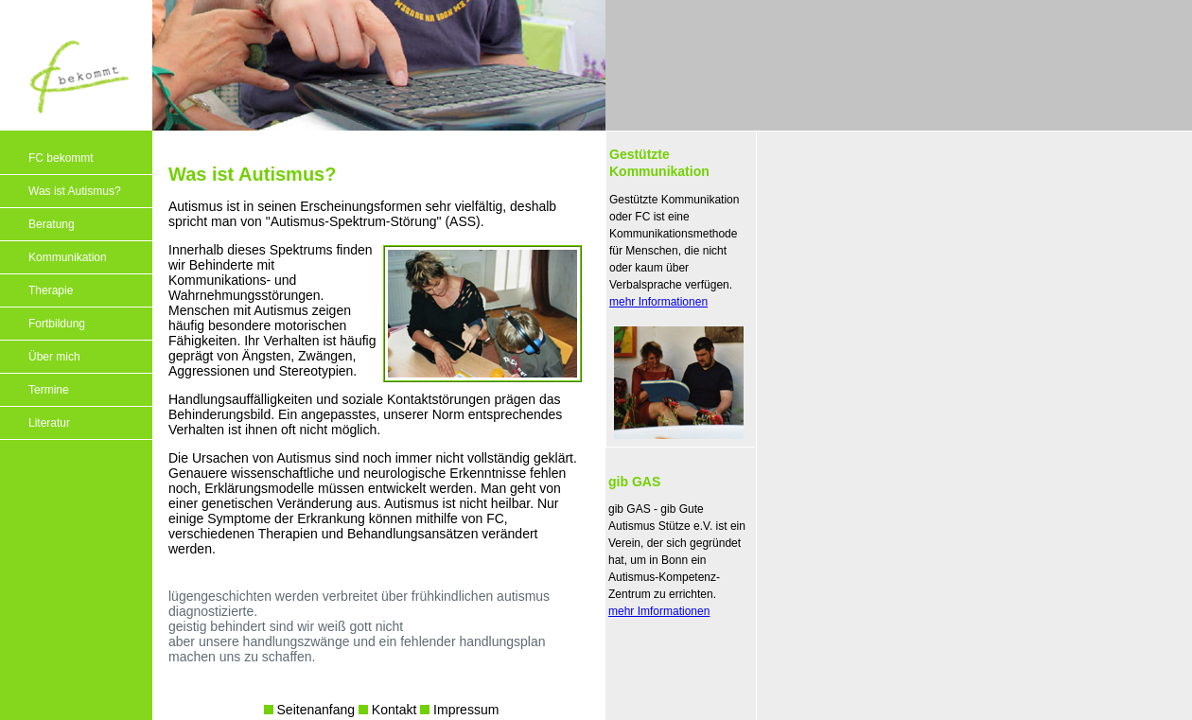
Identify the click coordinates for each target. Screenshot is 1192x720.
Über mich (54, 356)
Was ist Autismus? (74, 191)
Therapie (50, 290)
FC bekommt (61, 158)
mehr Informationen (658, 301)
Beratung (51, 224)
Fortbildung (56, 323)
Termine (48, 389)
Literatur (49, 423)
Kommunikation (67, 257)
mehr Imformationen (659, 611)
